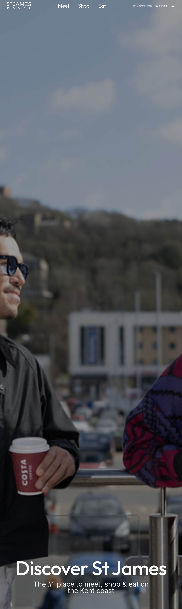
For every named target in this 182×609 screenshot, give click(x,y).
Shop (84, 5)
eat (134, 584)
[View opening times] (142, 5)
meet (92, 584)
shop (112, 584)
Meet (63, 5)
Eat (102, 5)
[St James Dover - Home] (19, 5)
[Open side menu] (173, 5)
